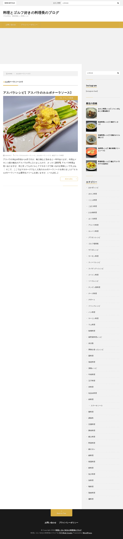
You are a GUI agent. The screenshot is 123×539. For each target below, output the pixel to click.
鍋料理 (90, 455)
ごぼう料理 (92, 206)
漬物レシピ (92, 368)
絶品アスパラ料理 (58, 155)
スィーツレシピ (94, 262)
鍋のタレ (91, 449)
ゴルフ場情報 (93, 244)
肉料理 (90, 399)
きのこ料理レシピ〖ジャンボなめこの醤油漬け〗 (71, 3)
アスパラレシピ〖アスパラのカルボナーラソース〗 (38, 92)
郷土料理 (91, 437)
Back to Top (61, 513)
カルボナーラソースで (44, 155)
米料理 (90, 387)
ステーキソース (97, 405)
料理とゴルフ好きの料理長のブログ (31, 12)
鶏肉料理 (91, 493)
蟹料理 (90, 412)
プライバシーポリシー (29, 25)
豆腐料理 (91, 424)
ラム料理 (91, 325)
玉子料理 (91, 381)
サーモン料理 (93, 256)
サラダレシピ (93, 250)
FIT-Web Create (65, 533)
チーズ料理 (92, 293)
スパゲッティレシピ (96, 268)
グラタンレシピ (94, 237)
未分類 (90, 343)
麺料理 (90, 499)
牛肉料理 (91, 374)
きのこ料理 (92, 194)
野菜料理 (91, 443)
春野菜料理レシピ (95, 337)
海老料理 (91, 362)
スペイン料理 (93, 275)
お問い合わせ (11, 25)
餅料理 (90, 468)
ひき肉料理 (92, 212)
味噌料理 (91, 331)
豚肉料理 (91, 430)
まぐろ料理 (92, 219)
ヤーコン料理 (93, 318)
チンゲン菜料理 (94, 287)
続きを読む (69, 179)
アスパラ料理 (68, 98)
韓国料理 (91, 462)
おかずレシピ (93, 187)
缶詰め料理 (92, 393)
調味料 (90, 418)
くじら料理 (92, 200)
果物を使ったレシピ (96, 349)
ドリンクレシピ (94, 306)
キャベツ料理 (93, 231)
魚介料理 (91, 474)
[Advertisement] (61, 46)
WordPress (87, 533)
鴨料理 (90, 486)
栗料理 (90, 356)
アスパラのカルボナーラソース (25, 155)
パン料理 (91, 312)
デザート (91, 300)
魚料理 (90, 480)
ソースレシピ (93, 281)
